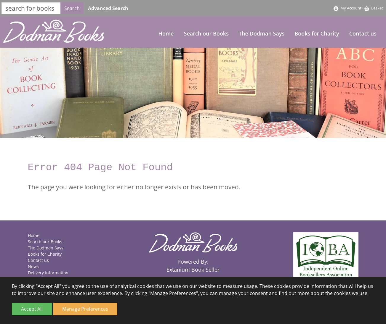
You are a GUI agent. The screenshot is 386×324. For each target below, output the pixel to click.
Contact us (363, 33)
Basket (373, 8)
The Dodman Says (262, 33)
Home (166, 33)
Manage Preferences (85, 309)
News (33, 266)
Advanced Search (108, 8)
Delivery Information (48, 272)
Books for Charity (316, 33)
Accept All (32, 309)
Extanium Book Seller (193, 269)
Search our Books (206, 33)
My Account (347, 8)
